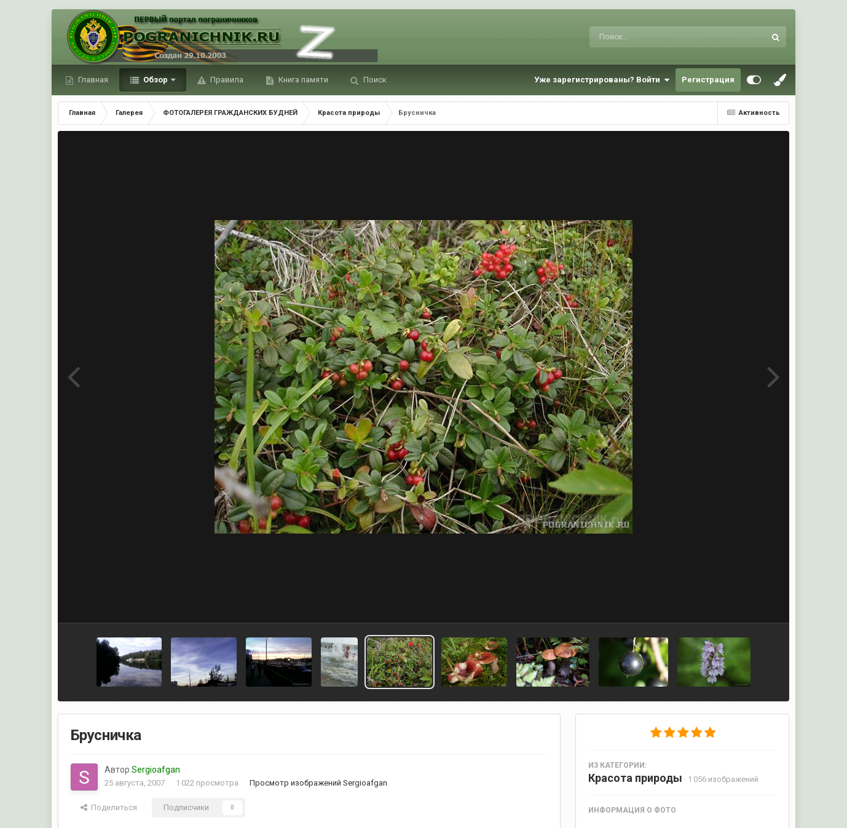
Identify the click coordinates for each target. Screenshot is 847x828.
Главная (92, 79)
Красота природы (635, 777)
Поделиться (109, 807)
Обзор (155, 79)
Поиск (374, 79)
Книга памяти (302, 79)
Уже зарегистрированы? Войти (601, 80)
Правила (225, 79)
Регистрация (708, 79)
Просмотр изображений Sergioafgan (318, 782)
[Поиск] (654, 36)
